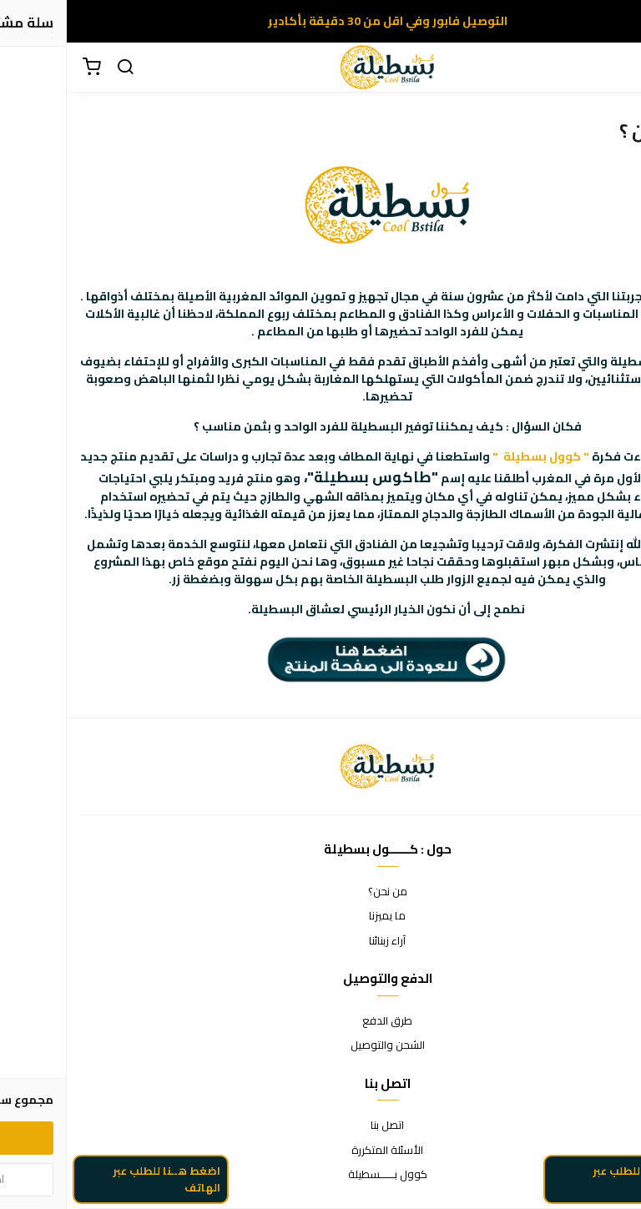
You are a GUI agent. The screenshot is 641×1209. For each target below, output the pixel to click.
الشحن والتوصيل (321, 1045)
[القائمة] (615, 67)
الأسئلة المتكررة (320, 1150)
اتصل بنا (320, 1125)
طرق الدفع (320, 1021)
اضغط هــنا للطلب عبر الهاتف (100, 1184)
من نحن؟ (321, 892)
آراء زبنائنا (320, 941)
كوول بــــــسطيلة (321, 1174)
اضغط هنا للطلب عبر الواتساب (576, 1184)
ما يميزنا (320, 916)
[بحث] (58, 67)
